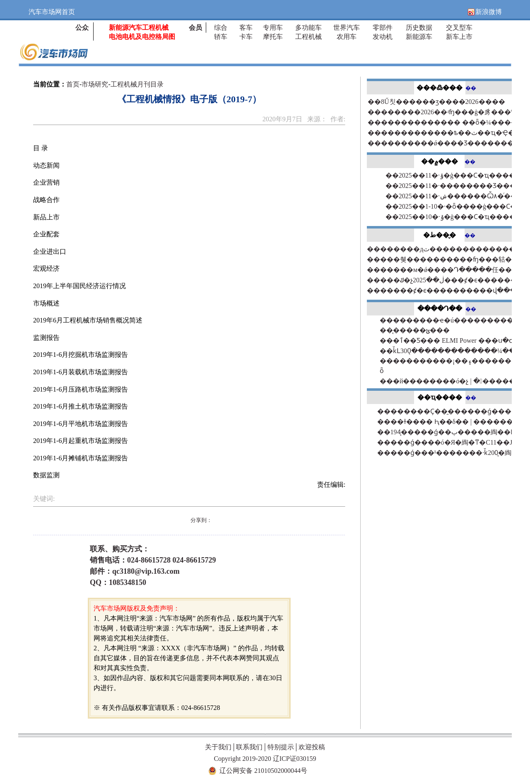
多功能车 (308, 27)
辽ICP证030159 (294, 758)
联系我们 (249, 747)
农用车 (347, 36)
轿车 (220, 36)
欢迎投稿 (312, 747)
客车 (246, 27)
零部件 (383, 27)
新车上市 (459, 36)
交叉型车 (459, 27)
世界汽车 (346, 27)
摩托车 (273, 36)
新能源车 (419, 36)
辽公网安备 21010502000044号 (263, 770)
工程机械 (308, 36)
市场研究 (95, 84)
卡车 (246, 36)
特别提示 (280, 747)
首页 (73, 84)
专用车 (273, 27)
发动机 (383, 36)
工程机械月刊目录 (137, 84)
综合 (220, 27)
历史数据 (419, 27)
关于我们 (218, 747)
